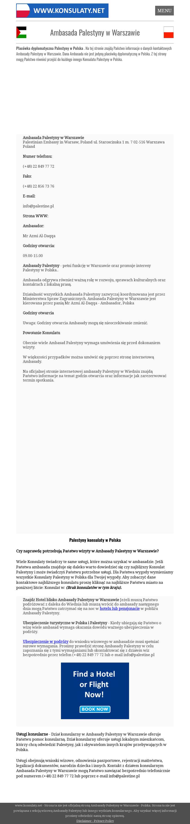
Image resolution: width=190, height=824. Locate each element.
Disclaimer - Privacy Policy (95, 821)
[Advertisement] (95, 96)
